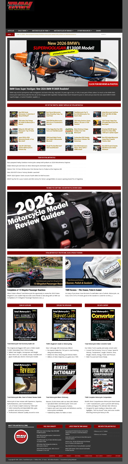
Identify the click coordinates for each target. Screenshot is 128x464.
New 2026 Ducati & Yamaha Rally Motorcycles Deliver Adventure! (109, 147)
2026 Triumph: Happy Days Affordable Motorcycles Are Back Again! (110, 122)
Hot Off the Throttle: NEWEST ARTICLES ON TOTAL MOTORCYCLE (64, 105)
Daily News (22, 31)
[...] (39, 97)
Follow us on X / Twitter (101, 431)
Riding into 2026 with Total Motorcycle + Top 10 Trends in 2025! (26, 130)
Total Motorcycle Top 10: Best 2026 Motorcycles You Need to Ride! (82, 114)
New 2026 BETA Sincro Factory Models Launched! (23, 172)
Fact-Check (99, 456)
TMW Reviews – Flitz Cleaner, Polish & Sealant (83, 290)
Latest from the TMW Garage (78, 426)
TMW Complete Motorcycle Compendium (98, 397)
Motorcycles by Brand (63, 31)
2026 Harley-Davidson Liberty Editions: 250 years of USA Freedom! (82, 122)
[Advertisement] (79, 15)
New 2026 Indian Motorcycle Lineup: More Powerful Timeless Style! (110, 139)
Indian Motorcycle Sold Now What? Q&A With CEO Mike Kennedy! (110, 114)
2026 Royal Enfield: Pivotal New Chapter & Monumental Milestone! (54, 139)
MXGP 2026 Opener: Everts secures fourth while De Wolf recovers (28, 176)
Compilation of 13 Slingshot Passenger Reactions (26, 290)
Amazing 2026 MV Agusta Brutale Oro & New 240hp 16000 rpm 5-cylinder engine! (110, 130)
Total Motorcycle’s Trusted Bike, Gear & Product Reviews (64, 253)
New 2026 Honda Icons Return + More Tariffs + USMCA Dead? (80, 147)
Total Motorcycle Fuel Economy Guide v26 (20, 344)
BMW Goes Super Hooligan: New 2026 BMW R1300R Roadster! (39, 89)
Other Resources (83, 31)
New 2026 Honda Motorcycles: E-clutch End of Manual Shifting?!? (27, 114)
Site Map (118, 456)
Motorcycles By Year (40, 31)
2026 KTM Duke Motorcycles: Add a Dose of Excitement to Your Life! (54, 122)
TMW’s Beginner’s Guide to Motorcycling (59, 344)
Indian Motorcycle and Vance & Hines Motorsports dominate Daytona (29, 166)
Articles (11, 31)
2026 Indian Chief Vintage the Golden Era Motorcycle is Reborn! (27, 122)
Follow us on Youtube (100, 434)
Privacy (69, 456)
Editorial (78, 456)
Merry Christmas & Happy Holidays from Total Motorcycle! (81, 130)
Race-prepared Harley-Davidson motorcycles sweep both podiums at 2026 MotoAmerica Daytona (38, 162)
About (61, 456)
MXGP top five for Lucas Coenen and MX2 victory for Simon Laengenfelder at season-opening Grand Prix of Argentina (45, 179)
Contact (109, 456)
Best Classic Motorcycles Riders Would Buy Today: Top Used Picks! (54, 114)
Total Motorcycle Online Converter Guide (98, 344)
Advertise (52, 456)
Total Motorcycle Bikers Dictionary (57, 397)
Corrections (88, 456)
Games (98, 31)
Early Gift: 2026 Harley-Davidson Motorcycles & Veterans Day (25, 147)
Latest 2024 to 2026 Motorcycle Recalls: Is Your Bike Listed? (26, 139)
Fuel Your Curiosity (50, 426)
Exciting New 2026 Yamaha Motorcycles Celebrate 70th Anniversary (82, 139)
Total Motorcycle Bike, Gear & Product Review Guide (24, 397)
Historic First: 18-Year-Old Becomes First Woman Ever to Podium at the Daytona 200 (34, 169)
